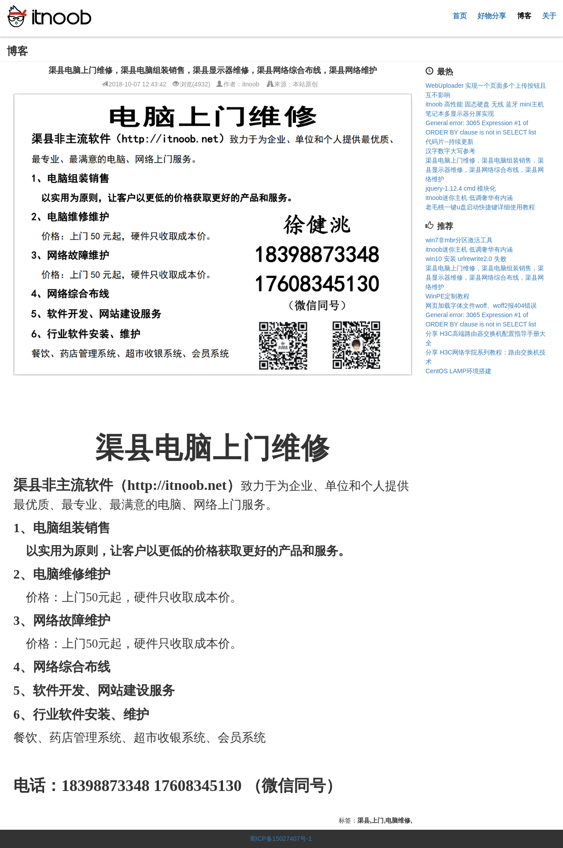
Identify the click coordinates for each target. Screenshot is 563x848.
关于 (549, 16)
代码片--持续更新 (449, 141)
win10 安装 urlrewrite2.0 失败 (465, 258)
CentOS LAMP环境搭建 (458, 371)
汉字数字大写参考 (450, 151)
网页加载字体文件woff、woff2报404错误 (481, 305)
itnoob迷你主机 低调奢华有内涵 (469, 197)
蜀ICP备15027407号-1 (281, 838)
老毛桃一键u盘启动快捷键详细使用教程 (480, 207)
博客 (524, 16)
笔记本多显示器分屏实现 (459, 113)
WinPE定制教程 (447, 296)
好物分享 (492, 16)
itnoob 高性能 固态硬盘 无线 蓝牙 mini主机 (484, 104)
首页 (460, 16)
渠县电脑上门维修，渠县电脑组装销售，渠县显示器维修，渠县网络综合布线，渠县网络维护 (484, 170)
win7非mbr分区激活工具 (459, 240)
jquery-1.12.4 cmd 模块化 (460, 188)
